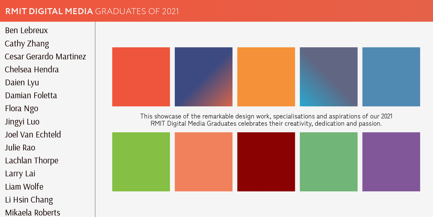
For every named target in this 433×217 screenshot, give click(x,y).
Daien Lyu (22, 82)
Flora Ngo (21, 107)
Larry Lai (20, 173)
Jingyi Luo (22, 121)
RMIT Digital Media (50, 11)
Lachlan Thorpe (31, 160)
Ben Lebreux (26, 29)
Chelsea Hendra (32, 69)
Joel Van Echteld (33, 134)
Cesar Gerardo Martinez (45, 56)
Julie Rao (20, 147)
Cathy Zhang (27, 43)
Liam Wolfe (24, 186)
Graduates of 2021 (137, 11)
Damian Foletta (31, 95)
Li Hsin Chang (29, 199)
